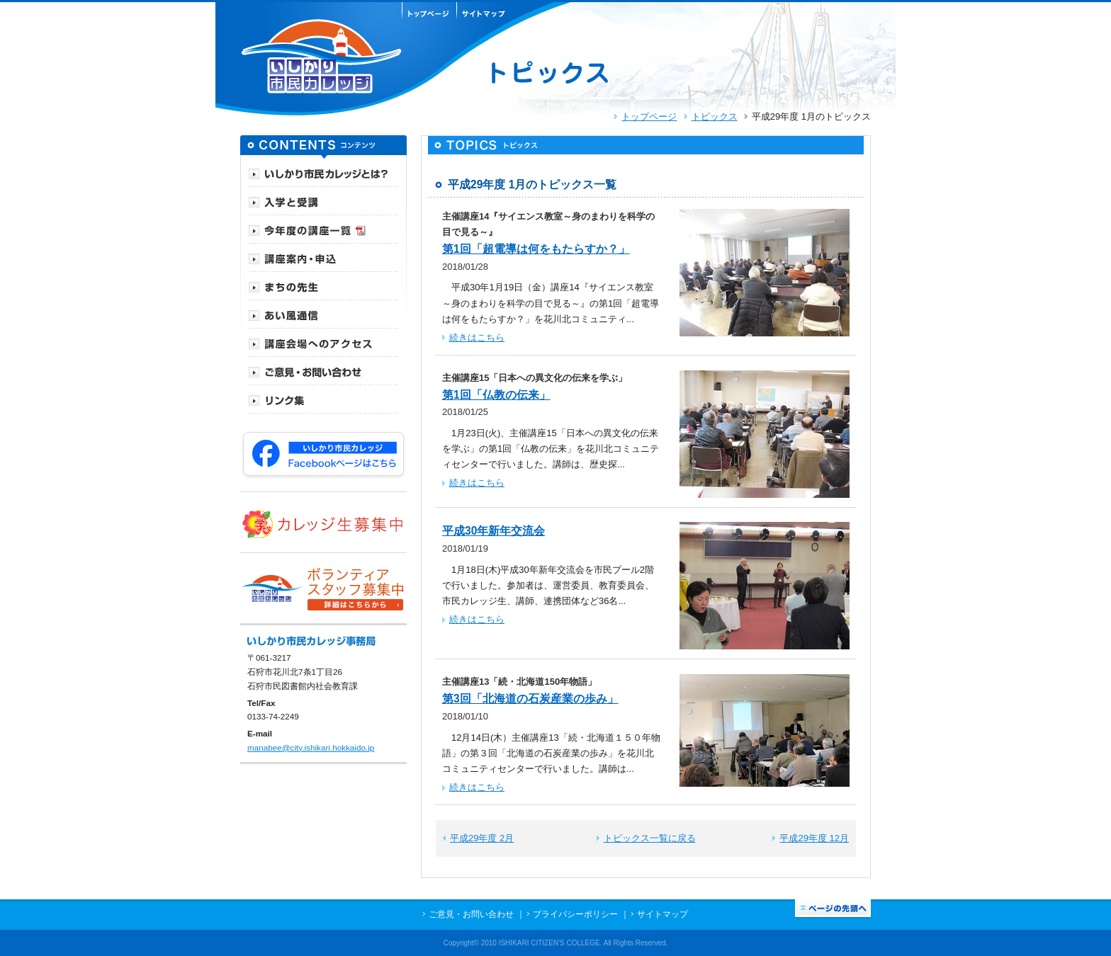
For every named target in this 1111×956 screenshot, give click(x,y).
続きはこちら (476, 337)
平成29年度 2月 (482, 838)
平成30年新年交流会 (493, 531)
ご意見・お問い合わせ (471, 913)
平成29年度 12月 (814, 838)
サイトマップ (662, 913)
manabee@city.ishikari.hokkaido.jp (310, 747)
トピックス (715, 116)
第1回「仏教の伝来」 (496, 395)
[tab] (323, 173)
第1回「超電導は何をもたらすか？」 (536, 249)
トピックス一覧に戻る (650, 838)
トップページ (649, 116)
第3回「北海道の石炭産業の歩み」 (530, 699)
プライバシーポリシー (575, 913)
